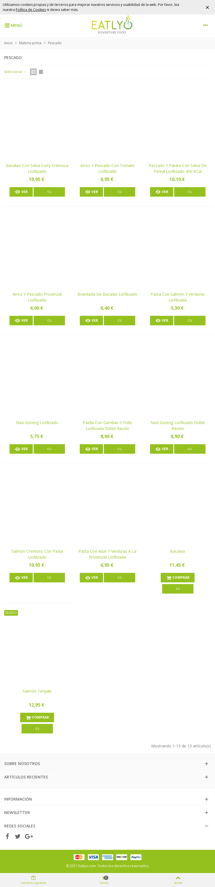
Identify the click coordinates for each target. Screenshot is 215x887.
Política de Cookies (31, 9)
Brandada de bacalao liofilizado (107, 294)
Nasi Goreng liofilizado (37, 422)
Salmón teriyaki (37, 691)
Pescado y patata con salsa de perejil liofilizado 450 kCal (178, 168)
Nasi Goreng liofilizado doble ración (178, 425)
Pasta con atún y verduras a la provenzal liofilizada (107, 554)
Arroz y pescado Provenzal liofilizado (37, 297)
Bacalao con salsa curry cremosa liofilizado (37, 168)
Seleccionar (15, 71)
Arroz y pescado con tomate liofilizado (107, 168)
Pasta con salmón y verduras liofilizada (178, 297)
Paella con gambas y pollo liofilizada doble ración (107, 425)
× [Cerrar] (207, 7)
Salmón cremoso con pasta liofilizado (37, 554)
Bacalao (177, 551)
